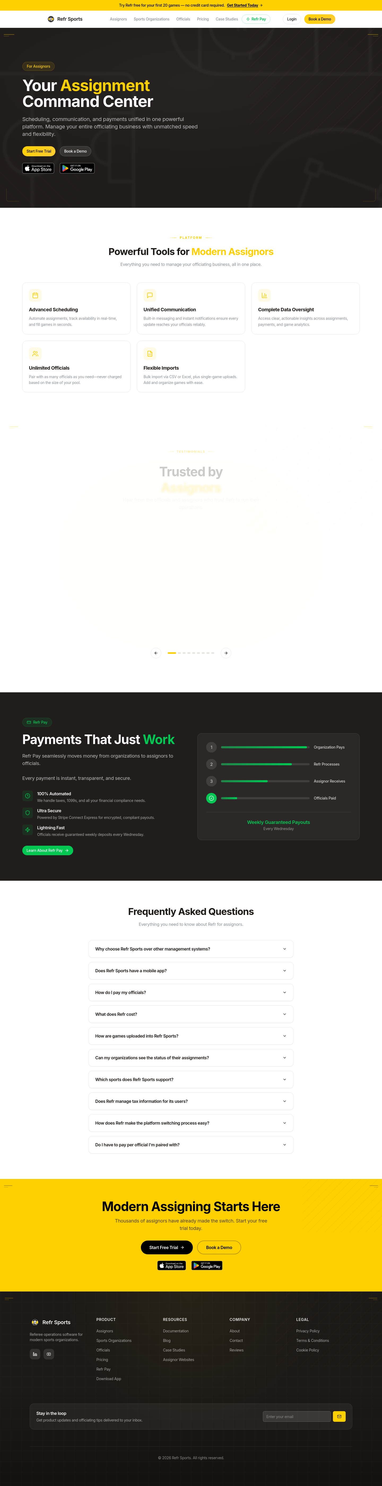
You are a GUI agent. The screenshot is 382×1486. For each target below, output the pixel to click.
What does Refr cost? (191, 1016)
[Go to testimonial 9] (212, 653)
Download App (110, 1381)
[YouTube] (49, 1355)
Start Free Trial (39, 151)
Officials (104, 1352)
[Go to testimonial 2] (179, 653)
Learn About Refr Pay (45, 850)
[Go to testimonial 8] (208, 653)
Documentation (177, 1334)
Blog (168, 1344)
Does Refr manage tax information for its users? (191, 1103)
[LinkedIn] (35, 1355)
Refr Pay (256, 19)
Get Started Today (245, 5)
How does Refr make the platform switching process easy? (191, 1125)
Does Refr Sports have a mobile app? (191, 973)
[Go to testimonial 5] (193, 653)
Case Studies (175, 1353)
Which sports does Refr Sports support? (191, 1082)
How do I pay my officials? (191, 994)
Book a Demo (320, 19)
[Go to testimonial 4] (188, 653)
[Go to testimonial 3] (184, 653)
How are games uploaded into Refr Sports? (191, 1038)
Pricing (103, 1362)
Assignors (106, 1333)
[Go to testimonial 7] (203, 653)
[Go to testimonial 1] (172, 653)
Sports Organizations (115, 1343)
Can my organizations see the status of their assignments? (191, 1060)
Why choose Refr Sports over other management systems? (191, 951)
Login (292, 19)
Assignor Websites (180, 1363)
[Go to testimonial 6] (198, 653)
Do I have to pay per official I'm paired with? (191, 1147)
